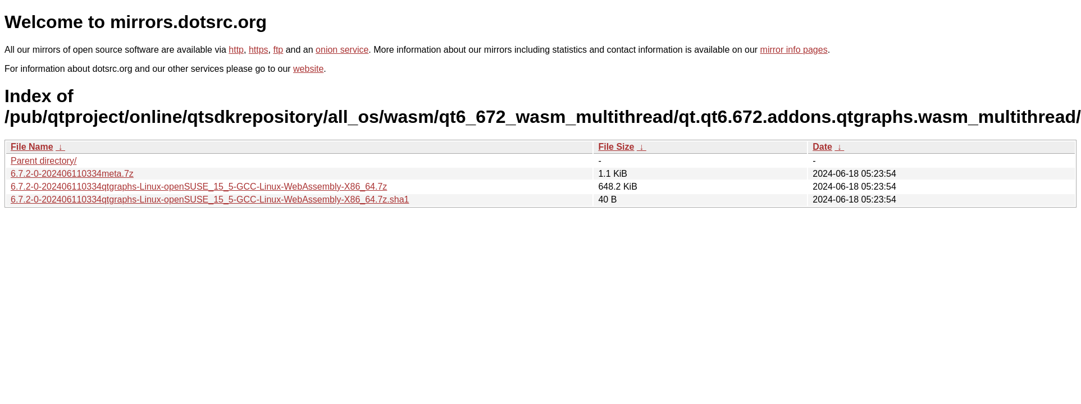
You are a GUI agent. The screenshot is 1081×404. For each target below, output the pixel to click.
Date (822, 147)
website (308, 69)
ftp (278, 49)
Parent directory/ (43, 161)
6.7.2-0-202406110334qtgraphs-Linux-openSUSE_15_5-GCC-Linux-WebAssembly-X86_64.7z (199, 186)
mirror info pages (794, 49)
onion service (342, 49)
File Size (616, 147)
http (236, 49)
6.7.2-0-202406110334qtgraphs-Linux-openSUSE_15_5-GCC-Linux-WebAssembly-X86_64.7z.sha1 (210, 199)
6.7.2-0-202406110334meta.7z (72, 173)
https (258, 49)
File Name (32, 147)
